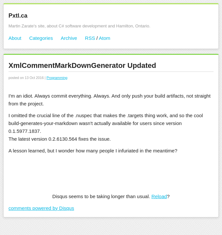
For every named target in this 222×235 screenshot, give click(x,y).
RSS (90, 38)
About (14, 38)
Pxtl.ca (17, 15)
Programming (57, 78)
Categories (41, 38)
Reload (159, 196)
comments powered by (41, 208)
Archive (69, 38)
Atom (104, 38)
